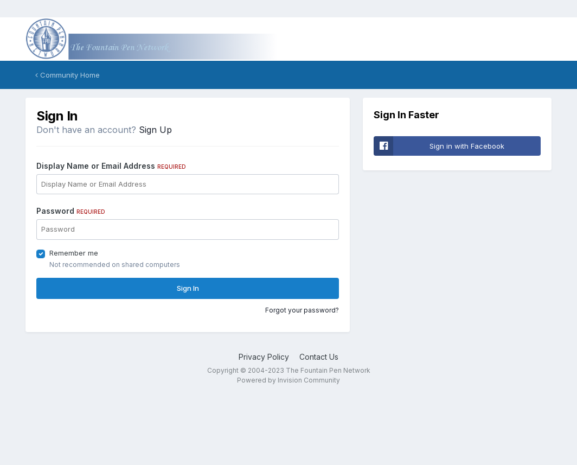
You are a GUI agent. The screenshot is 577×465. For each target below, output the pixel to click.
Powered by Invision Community (288, 380)
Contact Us (318, 356)
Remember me (73, 253)
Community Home (67, 75)
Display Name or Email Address (111, 165)
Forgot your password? (302, 310)
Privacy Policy (264, 356)
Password (70, 210)
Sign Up (155, 129)
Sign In (188, 288)
